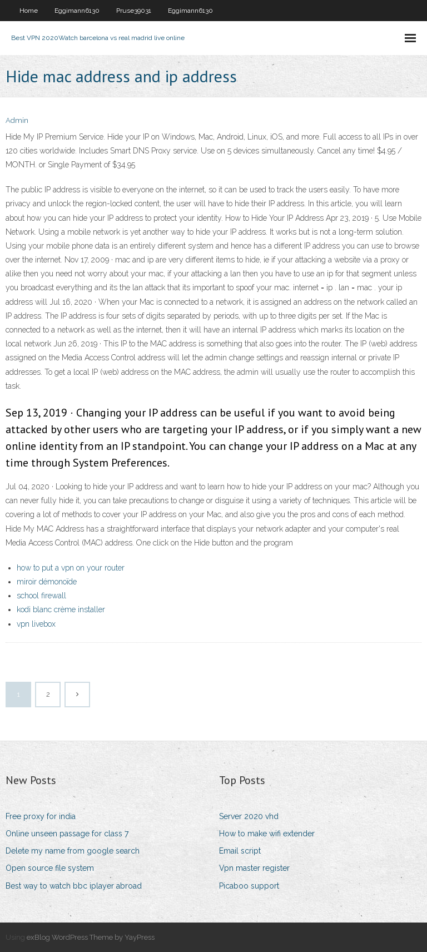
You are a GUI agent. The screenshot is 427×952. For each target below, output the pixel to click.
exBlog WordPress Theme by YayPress (91, 937)
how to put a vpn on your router (71, 567)
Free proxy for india (41, 816)
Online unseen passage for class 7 (67, 833)
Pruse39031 (133, 10)
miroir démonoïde (47, 581)
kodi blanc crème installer (61, 609)
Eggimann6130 (77, 10)
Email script (240, 850)
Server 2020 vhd (249, 816)
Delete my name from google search (73, 850)
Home (28, 10)
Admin (17, 120)
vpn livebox (36, 623)
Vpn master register (254, 868)
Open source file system (50, 868)
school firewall (41, 595)
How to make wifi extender (267, 833)
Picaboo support (249, 885)
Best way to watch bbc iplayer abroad (74, 885)
